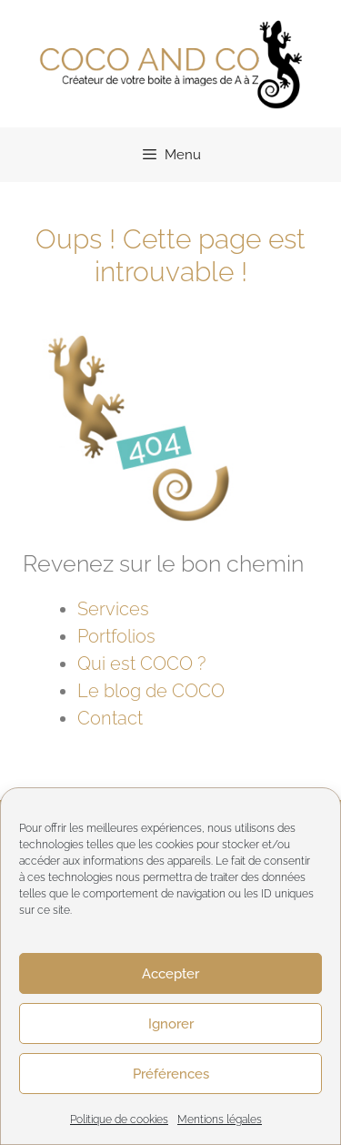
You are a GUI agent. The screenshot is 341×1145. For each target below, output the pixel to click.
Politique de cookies (119, 1119)
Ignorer (171, 1024)
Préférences (171, 1074)
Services (113, 609)
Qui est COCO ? (141, 663)
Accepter (170, 974)
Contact (110, 718)
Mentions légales (219, 1119)
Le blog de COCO (151, 691)
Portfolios (116, 636)
